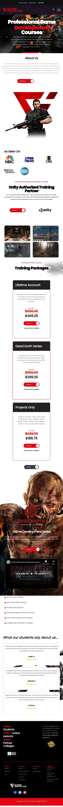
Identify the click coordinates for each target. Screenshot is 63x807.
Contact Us (22, 782)
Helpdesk (7, 774)
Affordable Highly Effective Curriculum (21, 616)
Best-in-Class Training (15, 600)
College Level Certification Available (20, 627)
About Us (21, 780)
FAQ (5, 777)
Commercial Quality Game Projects (20, 622)
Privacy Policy (22, 777)
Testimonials (36, 774)
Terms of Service (24, 774)
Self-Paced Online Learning (17, 605)
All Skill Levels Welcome (15, 611)
